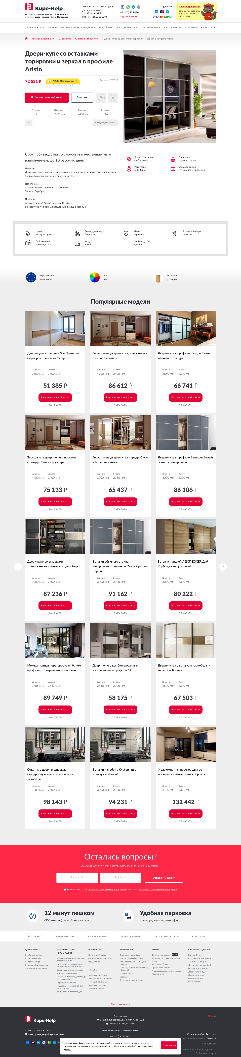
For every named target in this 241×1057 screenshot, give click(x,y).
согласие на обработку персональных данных (107, 890)
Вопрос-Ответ (195, 955)
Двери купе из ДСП (197, 972)
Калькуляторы (65, 936)
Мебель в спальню (97, 985)
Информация (209, 1044)
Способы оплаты (167, 936)
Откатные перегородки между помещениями (71, 978)
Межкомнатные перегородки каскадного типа (71, 959)
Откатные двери (196, 975)
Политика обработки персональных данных (191, 1049)
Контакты (208, 27)
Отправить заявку (164, 878)
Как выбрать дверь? (199, 950)
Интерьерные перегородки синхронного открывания (69, 965)
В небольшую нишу (34, 955)
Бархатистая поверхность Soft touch (166, 959)
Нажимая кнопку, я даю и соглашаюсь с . (120, 890)
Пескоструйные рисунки (131, 958)
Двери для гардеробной (199, 965)
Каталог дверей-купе (43, 39)
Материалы (150, 27)
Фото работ (172, 27)
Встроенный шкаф (97, 955)
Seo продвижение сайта (194, 1038)
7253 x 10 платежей (62, 83)
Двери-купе (34, 27)
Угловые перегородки (67, 973)
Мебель (130, 27)
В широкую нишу (33, 958)
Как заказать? (97, 936)
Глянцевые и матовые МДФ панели (133, 963)
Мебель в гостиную (98, 975)
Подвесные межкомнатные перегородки (70, 987)
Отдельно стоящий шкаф (100, 958)
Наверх (210, 1016)
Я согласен (169, 1045)
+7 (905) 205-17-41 (120, 1036)
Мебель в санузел (97, 989)
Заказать (82, 97)
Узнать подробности (121, 1004)
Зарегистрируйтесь (189, 7)
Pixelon (212, 1034)
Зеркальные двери (197, 962)
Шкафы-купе (109, 27)
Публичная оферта (206, 1053)
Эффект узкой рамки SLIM (164, 955)
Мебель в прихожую (98, 982)
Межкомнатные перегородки (71, 27)
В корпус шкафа (32, 962)
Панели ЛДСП (127, 973)
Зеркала (124, 977)
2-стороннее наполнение (131, 980)
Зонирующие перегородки (69, 992)
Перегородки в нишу (66, 983)
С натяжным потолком (87, 39)
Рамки (155, 950)
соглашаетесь (70, 1046)
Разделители (158, 974)
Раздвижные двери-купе (199, 958)
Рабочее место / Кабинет (100, 978)
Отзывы (191, 27)
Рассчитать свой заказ (48, 97)
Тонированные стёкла (130, 955)
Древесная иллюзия (161, 968)
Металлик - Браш (160, 964)
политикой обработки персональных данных (158, 890)
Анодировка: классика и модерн (167, 971)
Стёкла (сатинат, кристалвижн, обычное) (134, 969)
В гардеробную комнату (36, 965)
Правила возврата (131, 936)
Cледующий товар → (105, 123)
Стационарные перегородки (70, 970)
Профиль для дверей (198, 968)
